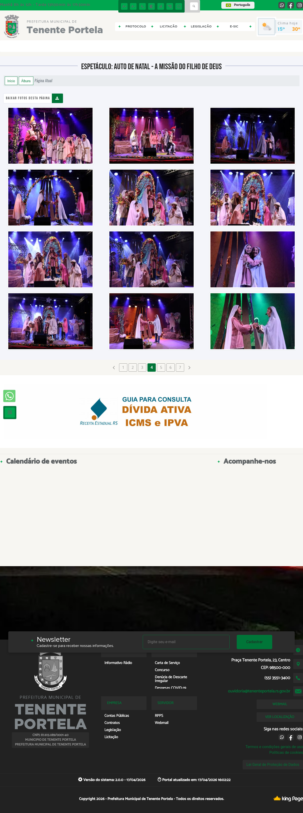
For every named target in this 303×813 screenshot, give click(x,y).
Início (11, 80)
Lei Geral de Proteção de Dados (272, 764)
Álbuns (26, 80)
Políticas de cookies (286, 752)
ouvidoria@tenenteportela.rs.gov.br (259, 691)
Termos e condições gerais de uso (274, 747)
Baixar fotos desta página (28, 98)
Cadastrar (254, 642)
